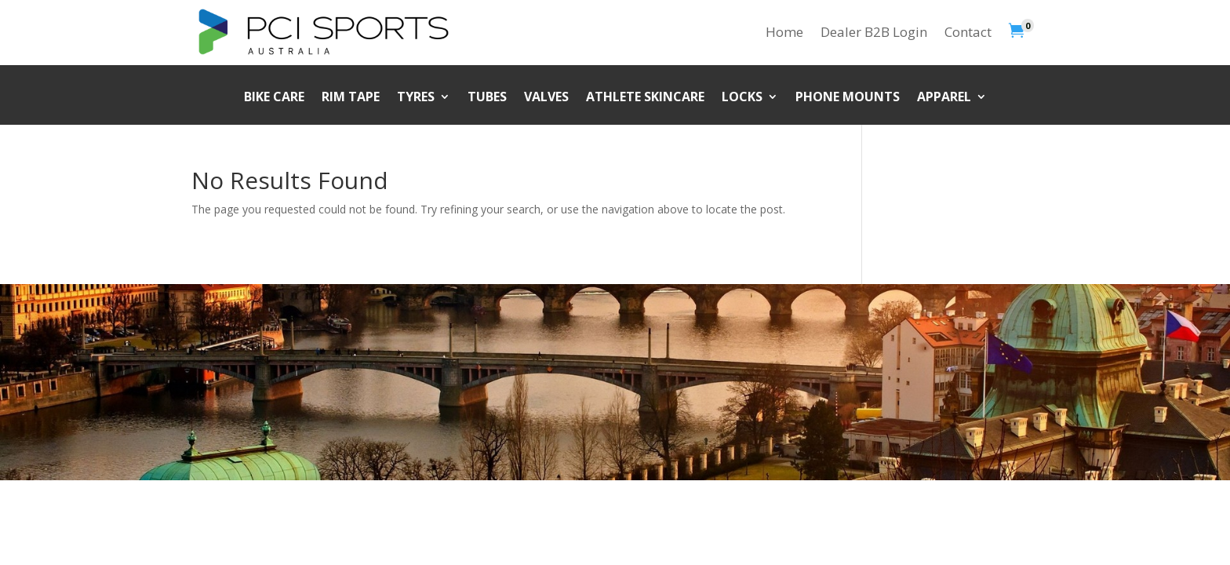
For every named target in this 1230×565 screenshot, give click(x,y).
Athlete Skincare (645, 98)
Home (784, 32)
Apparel (944, 98)
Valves (546, 98)
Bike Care (274, 98)
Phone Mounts (847, 98)
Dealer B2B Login (874, 32)
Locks (742, 98)
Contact (968, 32)
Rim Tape (351, 98)
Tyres (416, 98)
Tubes (487, 98)
